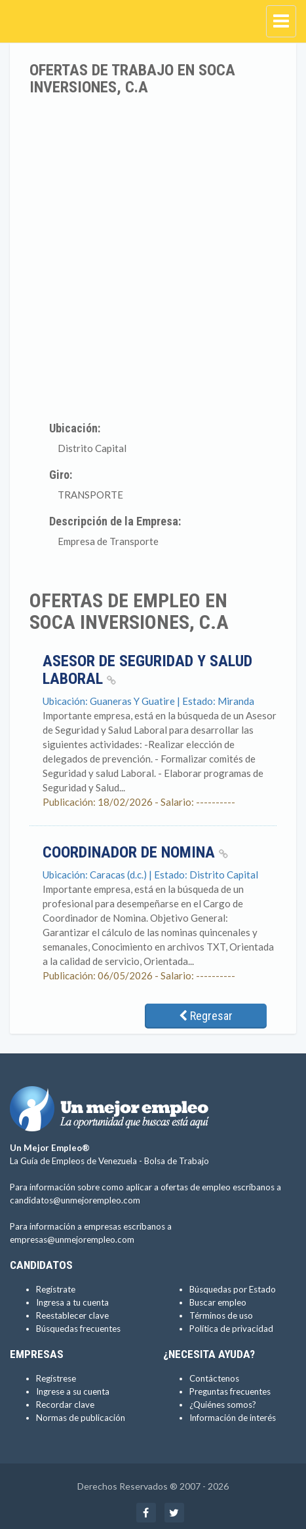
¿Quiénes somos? (222, 1404)
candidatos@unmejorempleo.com (75, 1200)
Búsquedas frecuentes (78, 1328)
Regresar (206, 1016)
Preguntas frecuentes (230, 1391)
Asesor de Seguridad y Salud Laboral (147, 669)
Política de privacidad (231, 1328)
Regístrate (55, 1289)
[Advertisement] (153, 256)
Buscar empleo (217, 1302)
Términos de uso (221, 1315)
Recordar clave (65, 1404)
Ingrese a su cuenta (72, 1391)
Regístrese (56, 1378)
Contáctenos (214, 1378)
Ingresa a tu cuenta (72, 1302)
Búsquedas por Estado (232, 1289)
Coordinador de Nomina (135, 852)
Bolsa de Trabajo (176, 1161)
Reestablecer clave (72, 1315)
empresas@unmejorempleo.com (72, 1239)
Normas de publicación (80, 1417)
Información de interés (232, 1417)
